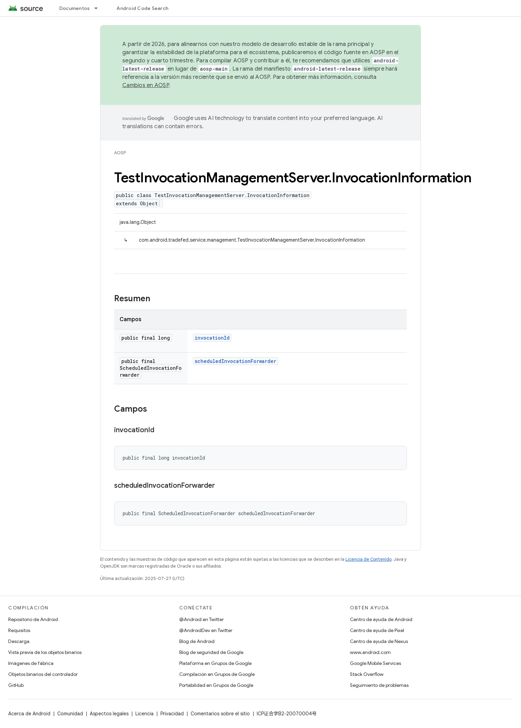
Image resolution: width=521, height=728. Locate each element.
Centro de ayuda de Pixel (377, 630)
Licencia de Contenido (368, 559)
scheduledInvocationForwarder (235, 361)
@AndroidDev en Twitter (205, 630)
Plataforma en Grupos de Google (215, 663)
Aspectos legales (109, 713)
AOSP (120, 153)
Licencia (144, 713)
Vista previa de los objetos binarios (45, 652)
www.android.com (370, 652)
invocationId (212, 338)
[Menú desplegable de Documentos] (99, 8)
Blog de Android (197, 641)
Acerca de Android (29, 713)
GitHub (16, 685)
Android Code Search (142, 8)
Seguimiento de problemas (379, 685)
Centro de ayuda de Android (381, 619)
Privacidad (172, 713)
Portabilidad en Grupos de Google (216, 685)
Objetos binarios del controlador (43, 674)
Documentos (74, 8)
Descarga (18, 641)
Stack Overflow (367, 674)
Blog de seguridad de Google (211, 652)
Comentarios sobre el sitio (220, 713)
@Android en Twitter (201, 619)
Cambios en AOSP (145, 85)
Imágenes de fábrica (30, 663)
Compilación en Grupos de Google (217, 674)
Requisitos (19, 630)
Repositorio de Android (33, 619)
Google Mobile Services (375, 663)
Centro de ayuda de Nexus (379, 641)
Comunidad (70, 713)
